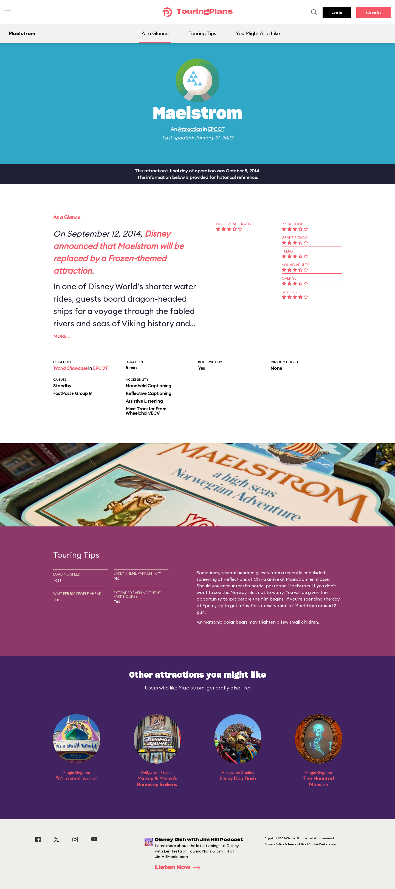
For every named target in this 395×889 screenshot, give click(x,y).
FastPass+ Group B (72, 393)
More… (61, 336)
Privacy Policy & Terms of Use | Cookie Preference (300, 844)
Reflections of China (245, 579)
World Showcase (70, 368)
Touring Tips (202, 33)
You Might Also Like (258, 33)
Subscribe (373, 12)
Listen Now (179, 867)
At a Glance (155, 33)
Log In (337, 12)
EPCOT (216, 129)
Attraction (190, 129)
